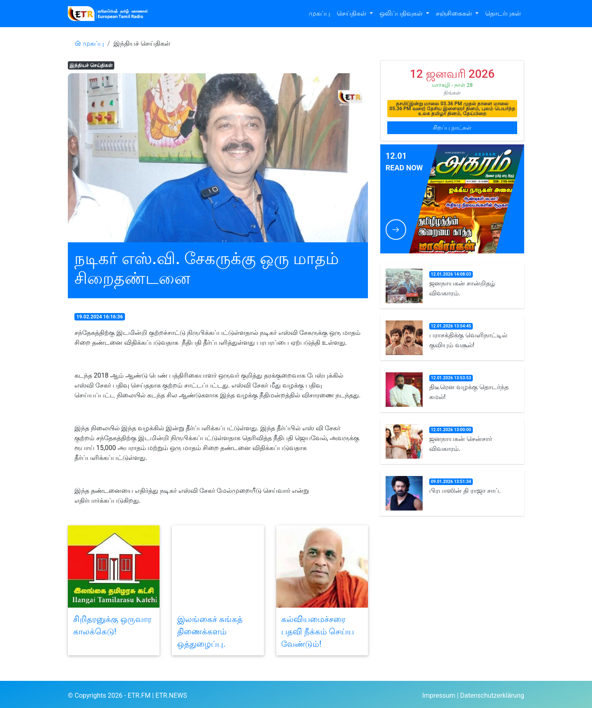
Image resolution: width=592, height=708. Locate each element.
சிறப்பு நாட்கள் (452, 127)
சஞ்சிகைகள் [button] (455, 13)
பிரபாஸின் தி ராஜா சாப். (465, 490)
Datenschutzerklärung (492, 695)
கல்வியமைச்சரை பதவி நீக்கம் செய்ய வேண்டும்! (317, 631)
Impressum (439, 695)
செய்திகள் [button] (352, 13)
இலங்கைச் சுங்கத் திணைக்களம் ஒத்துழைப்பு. (210, 631)
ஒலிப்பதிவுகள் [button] (401, 13)
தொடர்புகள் (503, 13)
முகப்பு (319, 13)
